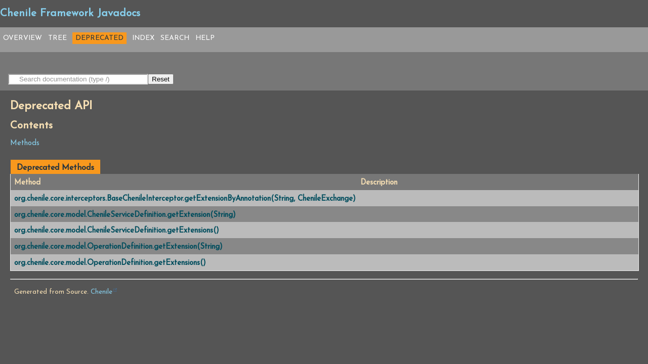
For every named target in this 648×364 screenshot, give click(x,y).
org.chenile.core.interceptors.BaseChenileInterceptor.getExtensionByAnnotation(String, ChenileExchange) (184, 199)
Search (174, 38)
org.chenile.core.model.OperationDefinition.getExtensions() (110, 263)
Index (143, 38)
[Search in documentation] (78, 79)
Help (205, 38)
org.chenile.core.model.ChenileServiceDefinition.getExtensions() (116, 231)
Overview (22, 38)
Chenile (101, 292)
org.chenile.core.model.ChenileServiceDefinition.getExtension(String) (124, 215)
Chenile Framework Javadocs (70, 14)
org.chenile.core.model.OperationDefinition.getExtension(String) (118, 247)
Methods (24, 143)
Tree (57, 38)
